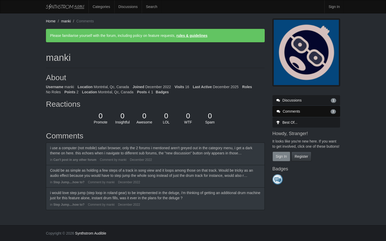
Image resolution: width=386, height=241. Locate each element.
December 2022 (141, 160)
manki (122, 160)
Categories (101, 7)
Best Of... (286, 122)
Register (301, 156)
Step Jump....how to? (69, 182)
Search (151, 7)
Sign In (334, 7)
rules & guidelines (191, 36)
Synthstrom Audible (65, 6)
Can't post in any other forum (74, 160)
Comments (306, 111)
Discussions (128, 7)
